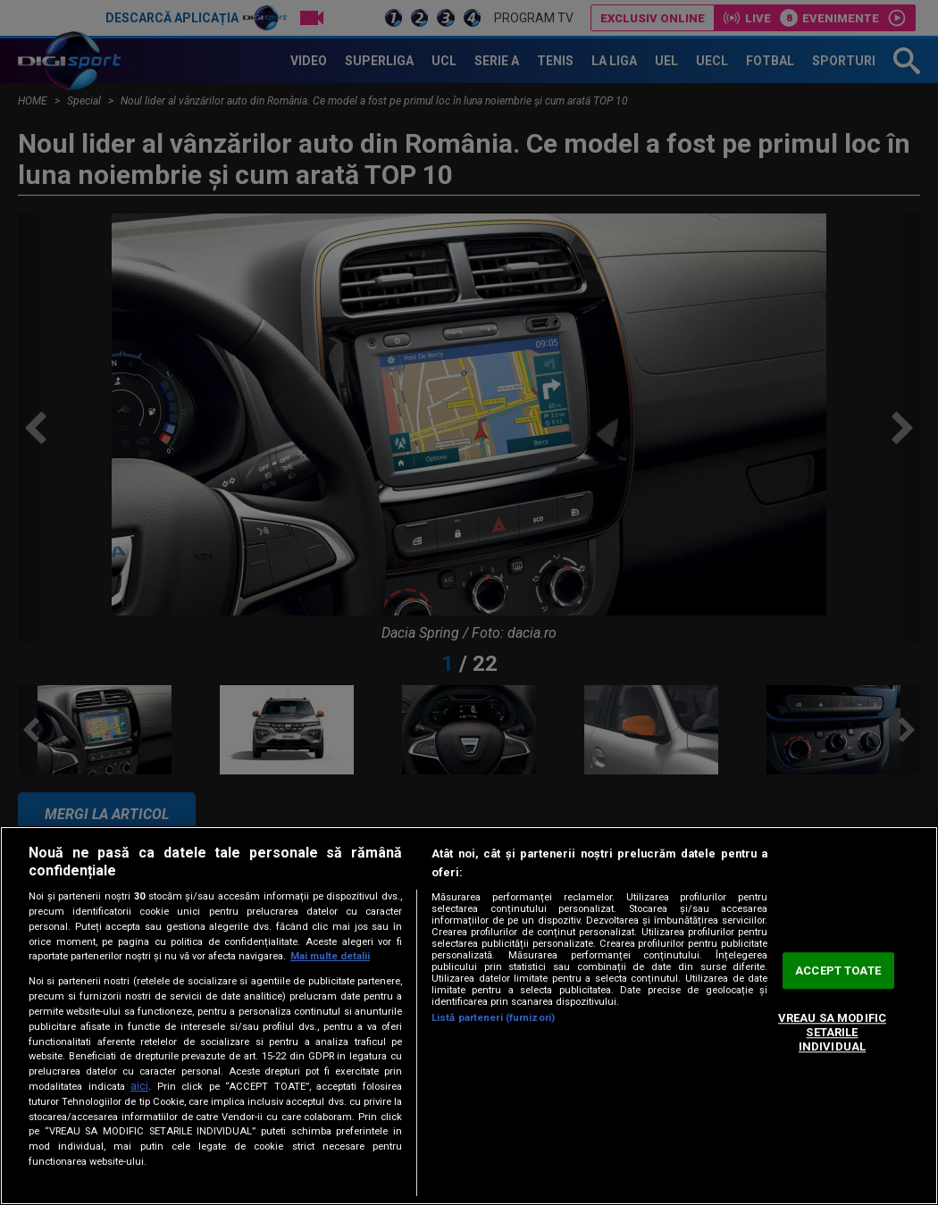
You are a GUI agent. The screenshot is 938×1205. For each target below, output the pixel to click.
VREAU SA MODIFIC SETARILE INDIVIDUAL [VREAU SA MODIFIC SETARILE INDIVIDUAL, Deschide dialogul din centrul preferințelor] (832, 1032)
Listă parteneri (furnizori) (493, 1018)
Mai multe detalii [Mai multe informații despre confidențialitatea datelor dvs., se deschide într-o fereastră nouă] (330, 956)
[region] (469, 1015)
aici (139, 1086)
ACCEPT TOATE (838, 970)
